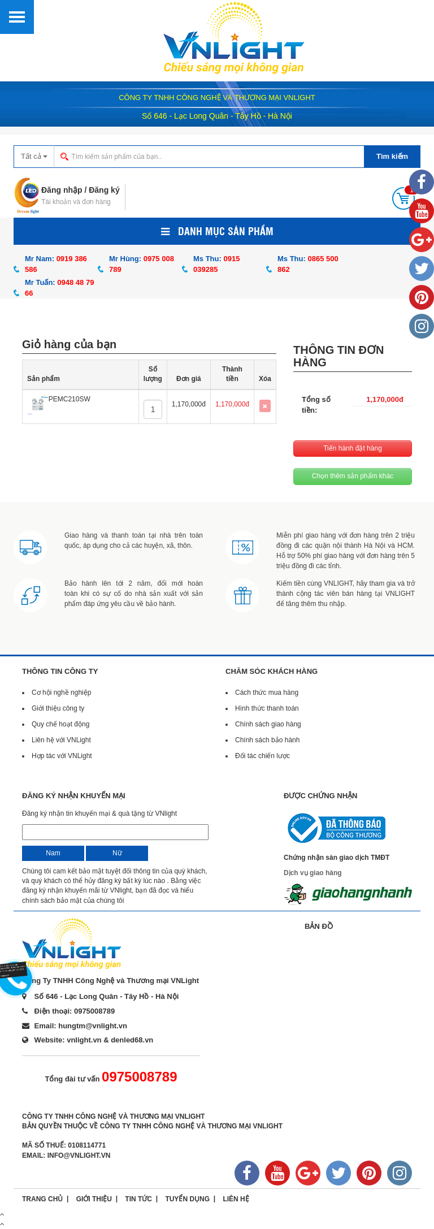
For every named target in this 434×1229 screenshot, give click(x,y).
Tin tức (138, 1199)
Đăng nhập (62, 189)
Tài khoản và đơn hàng (76, 202)
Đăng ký (104, 189)
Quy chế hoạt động (60, 724)
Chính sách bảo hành (267, 740)
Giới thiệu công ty (58, 708)
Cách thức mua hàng (266, 692)
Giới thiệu (94, 1199)
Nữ (117, 853)
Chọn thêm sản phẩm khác (352, 476)
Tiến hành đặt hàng (352, 448)
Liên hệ (236, 1199)
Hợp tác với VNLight (62, 756)
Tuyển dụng (187, 1199)
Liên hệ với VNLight (61, 740)
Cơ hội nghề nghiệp (61, 692)
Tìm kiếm (392, 156)
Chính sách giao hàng (268, 724)
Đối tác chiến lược (262, 756)
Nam (53, 853)
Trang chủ (42, 1199)
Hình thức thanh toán (267, 708)
